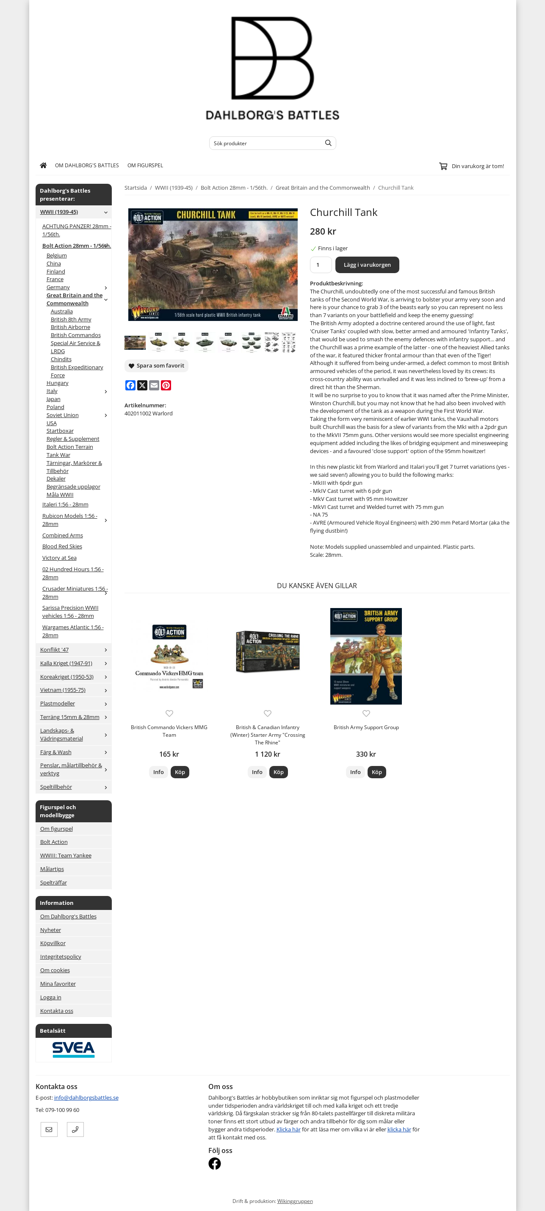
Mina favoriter (58, 983)
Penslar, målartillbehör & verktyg (75, 769)
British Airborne (70, 327)
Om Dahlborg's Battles (87, 165)
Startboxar (60, 430)
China (54, 263)
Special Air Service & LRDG (75, 347)
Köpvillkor (53, 943)
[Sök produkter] (263, 143)
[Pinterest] (166, 385)
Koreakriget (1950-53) (75, 676)
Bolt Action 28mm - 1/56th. (76, 245)
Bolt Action (54, 842)
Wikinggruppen (295, 1200)
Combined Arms (62, 535)
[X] (142, 385)
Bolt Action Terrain (70, 447)
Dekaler (56, 478)
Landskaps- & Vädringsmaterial (75, 734)
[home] (43, 165)
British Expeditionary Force (77, 371)
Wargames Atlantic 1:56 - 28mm (73, 631)
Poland (55, 407)
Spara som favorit (156, 365)
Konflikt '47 (75, 649)
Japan (54, 399)
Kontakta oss (56, 1011)
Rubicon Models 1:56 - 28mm (76, 520)
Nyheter (50, 930)
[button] (180, 772)
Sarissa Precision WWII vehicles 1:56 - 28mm (70, 611)
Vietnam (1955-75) (75, 690)
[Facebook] (130, 385)
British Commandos (76, 335)
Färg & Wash (75, 752)
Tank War (58, 455)
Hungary (58, 383)
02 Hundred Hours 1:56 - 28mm (73, 573)
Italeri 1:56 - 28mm (65, 504)
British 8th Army (71, 319)
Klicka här (289, 1129)
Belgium (57, 255)
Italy (79, 391)
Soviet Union (79, 415)
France (55, 279)
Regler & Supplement (73, 438)
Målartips (52, 869)
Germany (79, 287)
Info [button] (158, 772)
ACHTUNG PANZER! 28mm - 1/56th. (76, 230)
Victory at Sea (59, 557)
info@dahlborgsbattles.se (86, 1097)
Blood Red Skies (62, 546)
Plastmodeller (75, 703)
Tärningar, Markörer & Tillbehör (74, 467)
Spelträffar (53, 882)
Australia (62, 311)
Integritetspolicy (60, 956)
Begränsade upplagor (73, 486)
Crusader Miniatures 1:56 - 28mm (76, 592)
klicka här (399, 1129)
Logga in (50, 997)
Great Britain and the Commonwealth (79, 299)
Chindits (61, 359)
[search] (326, 143)
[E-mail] (154, 385)
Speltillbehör (75, 787)
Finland (56, 271)
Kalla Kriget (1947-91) (75, 663)
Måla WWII (60, 494)
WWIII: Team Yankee (65, 855)
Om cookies (55, 970)
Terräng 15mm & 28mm (75, 717)
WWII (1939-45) (75, 212)
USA (52, 423)
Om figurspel (145, 165)
